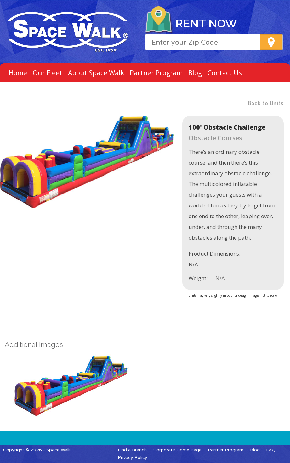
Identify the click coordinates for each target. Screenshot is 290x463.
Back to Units (266, 103)
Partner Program (156, 72)
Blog (195, 72)
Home (18, 72)
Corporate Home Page (177, 450)
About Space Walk (96, 72)
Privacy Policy (132, 457)
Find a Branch (132, 450)
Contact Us (225, 72)
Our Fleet (47, 72)
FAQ (271, 450)
